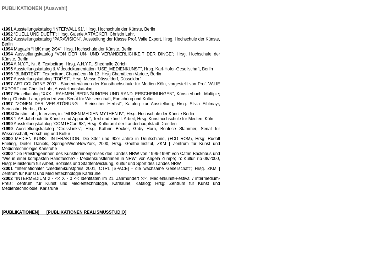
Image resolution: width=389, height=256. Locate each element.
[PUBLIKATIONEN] (20, 212)
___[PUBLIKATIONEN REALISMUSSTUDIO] (82, 212)
